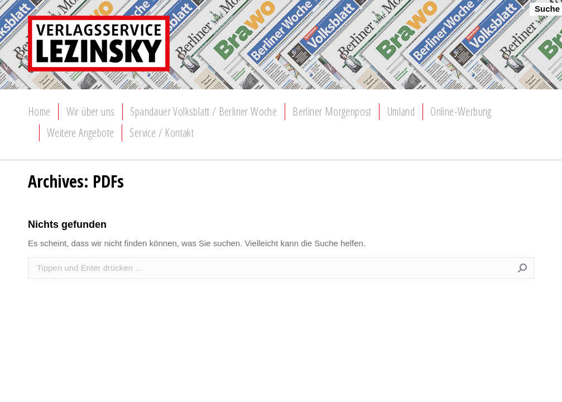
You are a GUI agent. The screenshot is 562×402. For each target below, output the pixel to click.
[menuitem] (39, 111)
